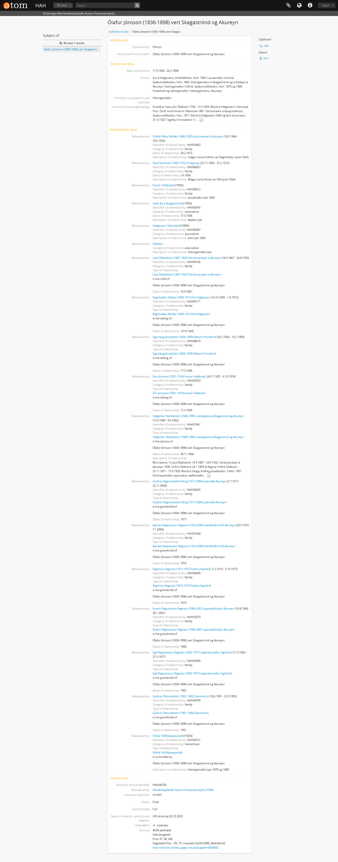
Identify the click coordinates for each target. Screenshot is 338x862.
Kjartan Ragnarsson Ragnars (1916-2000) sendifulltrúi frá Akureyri (194, 525)
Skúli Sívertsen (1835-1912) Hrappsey (176, 163)
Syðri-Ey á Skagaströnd (167, 203)
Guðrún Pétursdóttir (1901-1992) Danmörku (181, 696)
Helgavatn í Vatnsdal (166, 226)
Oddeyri (158, 244)
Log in (325, 5)
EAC (264, 58)
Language (299, 5)
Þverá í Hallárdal (163, 185)
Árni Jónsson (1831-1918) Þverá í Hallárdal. (179, 376)
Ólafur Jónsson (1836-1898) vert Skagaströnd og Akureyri (72, 49)
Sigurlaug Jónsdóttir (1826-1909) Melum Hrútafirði (184, 337)
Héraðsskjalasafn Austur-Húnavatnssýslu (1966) (183, 790)
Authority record (118, 31)
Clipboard (288, 5)
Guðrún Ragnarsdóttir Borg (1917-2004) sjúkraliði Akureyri (189, 481)
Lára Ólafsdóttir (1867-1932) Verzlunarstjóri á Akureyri (187, 258)
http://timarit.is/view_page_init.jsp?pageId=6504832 (186, 847)
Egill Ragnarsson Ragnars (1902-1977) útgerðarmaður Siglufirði (192, 652)
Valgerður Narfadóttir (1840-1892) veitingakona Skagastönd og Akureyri (198, 416)
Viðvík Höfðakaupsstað (167, 736)
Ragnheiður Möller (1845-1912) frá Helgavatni (181, 297)
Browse (62, 5)
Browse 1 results (71, 43)
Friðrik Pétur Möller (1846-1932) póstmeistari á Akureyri (188, 136)
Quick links (310, 5)
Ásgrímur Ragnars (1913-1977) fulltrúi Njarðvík (182, 569)
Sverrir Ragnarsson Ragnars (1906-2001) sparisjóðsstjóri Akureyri (194, 608)
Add (266, 46)
